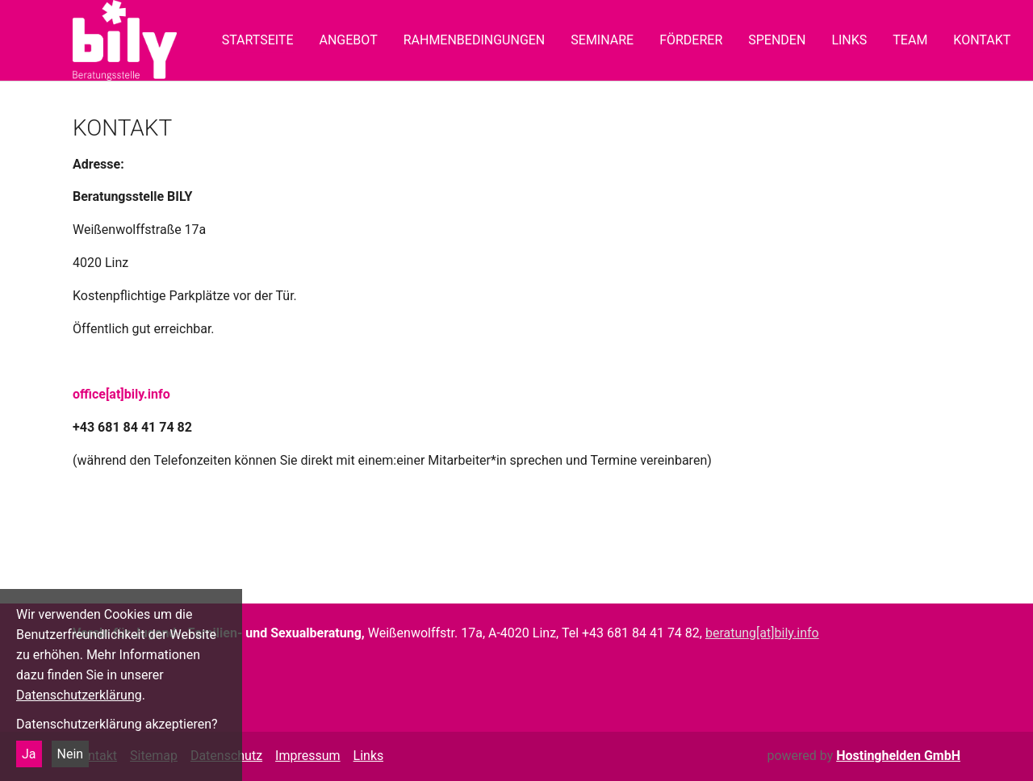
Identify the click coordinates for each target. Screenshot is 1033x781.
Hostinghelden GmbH (898, 755)
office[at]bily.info (121, 394)
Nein (70, 754)
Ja (29, 754)
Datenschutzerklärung (79, 695)
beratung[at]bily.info (762, 633)
